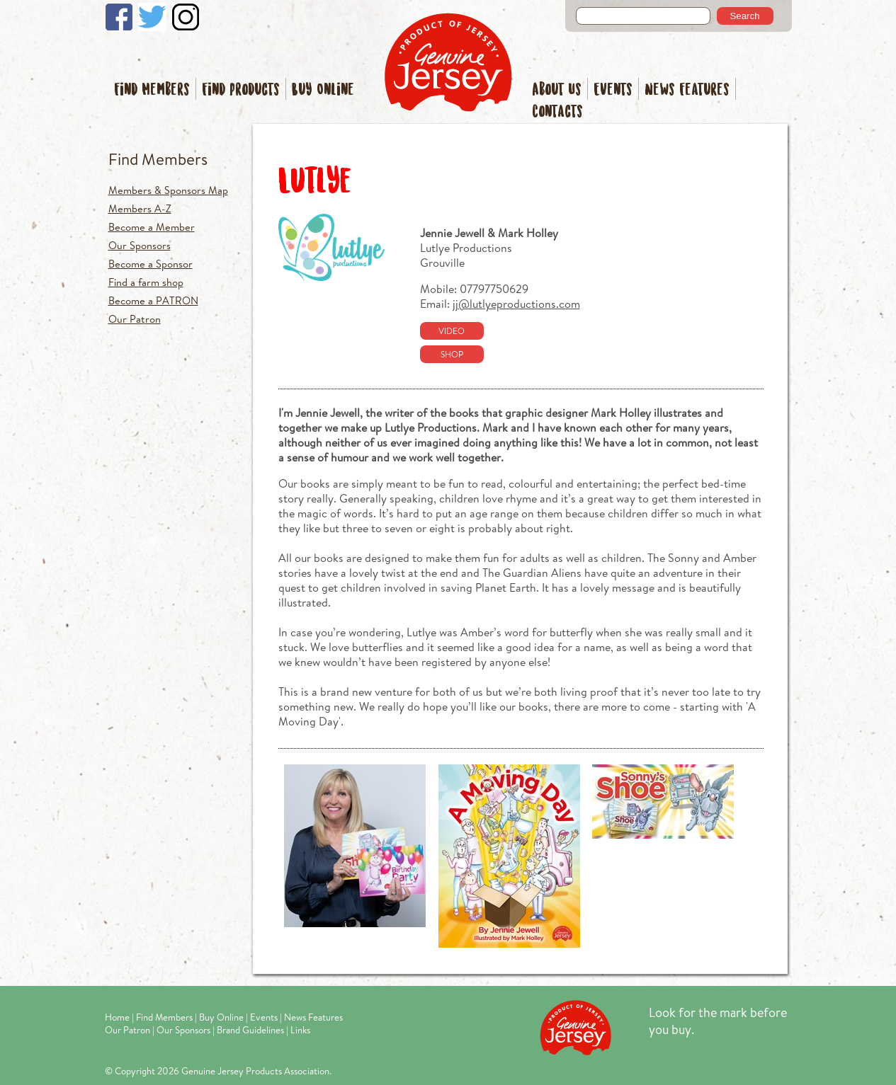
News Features (687, 90)
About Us (557, 90)
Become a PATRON (153, 300)
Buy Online (323, 90)
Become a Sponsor (150, 263)
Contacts (557, 112)
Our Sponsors (139, 245)
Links (300, 1029)
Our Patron (134, 319)
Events (613, 90)
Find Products (241, 90)
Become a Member (151, 227)
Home (117, 1017)
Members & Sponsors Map (168, 190)
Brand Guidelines (250, 1029)
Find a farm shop (145, 282)
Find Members (152, 90)
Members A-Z (139, 208)
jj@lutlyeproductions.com (516, 303)
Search (744, 16)
